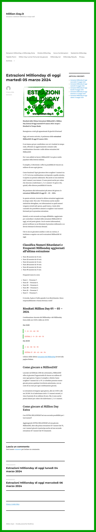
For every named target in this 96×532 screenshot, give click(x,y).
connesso (18, 449)
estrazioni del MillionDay (46, 357)
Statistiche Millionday (78, 53)
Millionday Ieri (55, 57)
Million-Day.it (15, 13)
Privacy (82, 57)
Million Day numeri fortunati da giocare (33, 57)
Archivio (9, 61)
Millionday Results (70, 57)
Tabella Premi (11, 57)
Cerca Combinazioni (60, 53)
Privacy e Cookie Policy (12, 504)
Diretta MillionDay (44, 53)
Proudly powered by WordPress (25, 524)
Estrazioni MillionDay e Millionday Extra (20, 53)
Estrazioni (9, 94)
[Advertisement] (48, 36)
